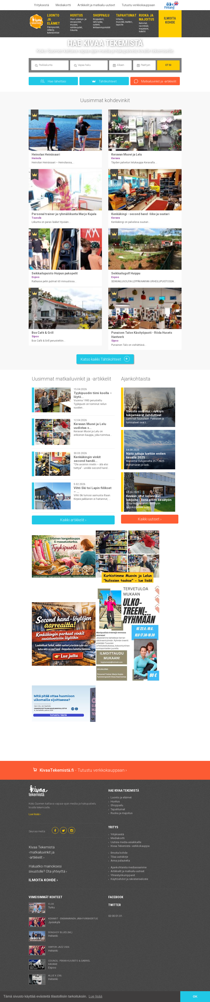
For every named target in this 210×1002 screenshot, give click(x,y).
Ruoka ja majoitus (121, 813)
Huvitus (115, 801)
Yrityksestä (41, 5)
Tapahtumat (118, 809)
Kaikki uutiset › (149, 519)
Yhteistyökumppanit (123, 875)
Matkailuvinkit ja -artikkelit (155, 81)
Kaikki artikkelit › (73, 520)
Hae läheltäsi (53, 81)
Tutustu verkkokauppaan (138, 5)
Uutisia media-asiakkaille (126, 842)
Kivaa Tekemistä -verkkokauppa (130, 846)
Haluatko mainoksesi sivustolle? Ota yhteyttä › (48, 868)
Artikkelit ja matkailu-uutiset (96, 5)
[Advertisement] (106, 746)
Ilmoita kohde (119, 852)
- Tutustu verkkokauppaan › (80, 770)
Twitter (114, 905)
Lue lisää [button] (95, 996)
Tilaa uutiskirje (119, 856)
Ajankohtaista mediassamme (129, 867)
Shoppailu (117, 805)
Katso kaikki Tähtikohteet (105, 359)
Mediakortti (63, 5)
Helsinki (60, 934)
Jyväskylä (73, 920)
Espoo (74, 964)
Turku (51, 905)
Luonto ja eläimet (121, 797)
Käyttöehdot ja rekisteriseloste (129, 879)
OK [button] (195, 996)
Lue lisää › (35, 814)
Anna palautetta (120, 860)
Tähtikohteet (104, 81)
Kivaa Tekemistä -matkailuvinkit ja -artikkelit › (42, 852)
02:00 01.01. (115, 915)
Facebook (115, 897)
